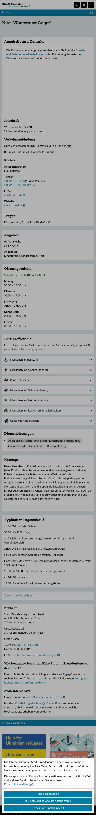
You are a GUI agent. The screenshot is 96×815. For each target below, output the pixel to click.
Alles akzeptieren (47, 793)
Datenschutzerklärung (17, 784)
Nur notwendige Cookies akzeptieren (47, 801)
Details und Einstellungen (46, 808)
